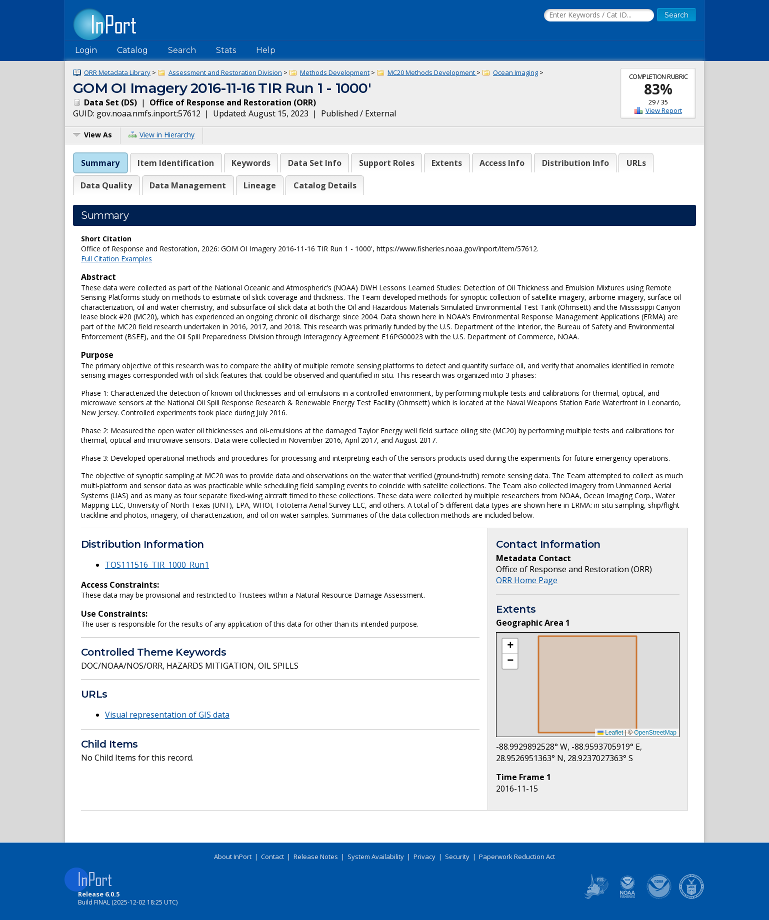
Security (457, 856)
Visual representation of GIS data (167, 714)
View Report (664, 110)
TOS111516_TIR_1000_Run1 (157, 564)
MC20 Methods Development (432, 72)
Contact (272, 856)
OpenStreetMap (655, 732)
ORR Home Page (527, 580)
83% (658, 88)
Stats (226, 50)
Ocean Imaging (515, 72)
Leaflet (610, 732)
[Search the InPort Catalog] (599, 15)
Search (182, 50)
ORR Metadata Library (117, 72)
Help (266, 50)
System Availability (376, 856)
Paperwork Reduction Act (517, 856)
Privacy (425, 856)
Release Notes (316, 856)
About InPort (233, 856)
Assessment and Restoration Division (225, 72)
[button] (510, 646)
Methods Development (335, 72)
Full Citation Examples (116, 258)
